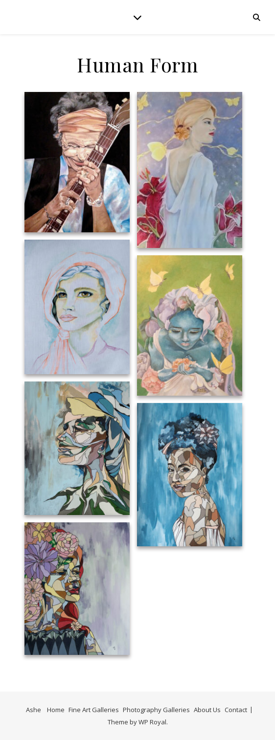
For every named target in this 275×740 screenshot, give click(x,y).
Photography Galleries (156, 709)
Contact (236, 709)
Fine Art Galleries (94, 709)
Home (56, 709)
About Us (207, 709)
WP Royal (152, 722)
